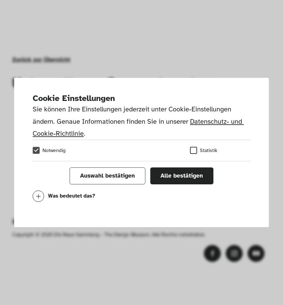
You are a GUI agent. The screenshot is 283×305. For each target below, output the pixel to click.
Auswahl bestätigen (107, 175)
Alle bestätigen (181, 175)
